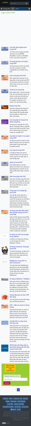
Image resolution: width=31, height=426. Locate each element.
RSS (18, 409)
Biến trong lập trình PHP (18, 176)
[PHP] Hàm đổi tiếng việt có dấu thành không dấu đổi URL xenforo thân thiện (19, 347)
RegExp (7, 401)
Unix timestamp (21, 401)
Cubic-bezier (14, 401)
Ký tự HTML (10, 404)
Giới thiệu (5, 398)
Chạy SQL (25, 398)
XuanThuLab (25, 420)
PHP (13, 8)
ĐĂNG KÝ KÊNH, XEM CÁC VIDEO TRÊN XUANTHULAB (10, 368)
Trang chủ (6, 9)
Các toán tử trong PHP (17, 150)
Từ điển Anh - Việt (18, 398)
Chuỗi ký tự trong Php (17, 90)
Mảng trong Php (15, 106)
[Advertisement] (15, 30)
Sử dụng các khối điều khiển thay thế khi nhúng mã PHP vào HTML (19, 212)
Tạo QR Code (18, 406)
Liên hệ (17, 8)
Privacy (10, 398)
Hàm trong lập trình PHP (18, 75)
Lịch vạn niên (25, 406)
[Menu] (29, 9)
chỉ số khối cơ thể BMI (8, 406)
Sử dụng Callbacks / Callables (20, 279)
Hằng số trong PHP (16, 162)
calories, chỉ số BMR (19, 404)
